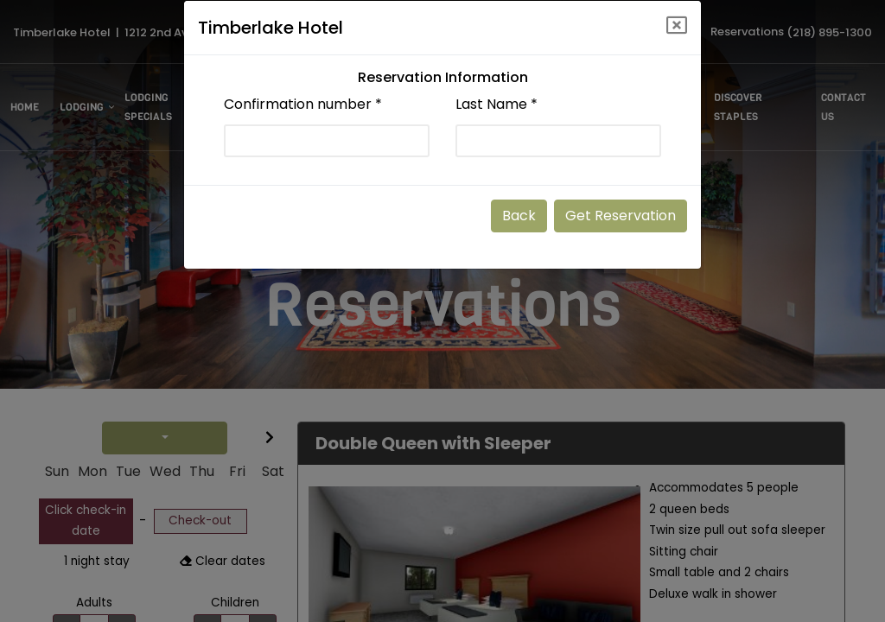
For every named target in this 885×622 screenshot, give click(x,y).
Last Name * (496, 104)
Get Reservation (620, 215)
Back (519, 215)
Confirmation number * (303, 104)
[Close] (677, 25)
